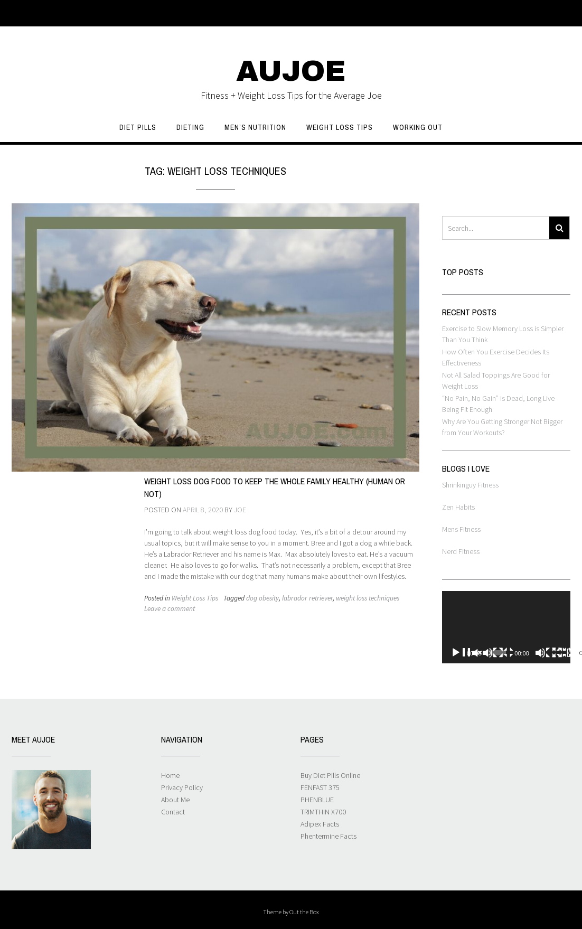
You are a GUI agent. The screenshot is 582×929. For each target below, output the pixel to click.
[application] (506, 627)
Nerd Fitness (461, 551)
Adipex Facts (320, 824)
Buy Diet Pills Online (330, 775)
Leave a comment (169, 608)
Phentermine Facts (328, 836)
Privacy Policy (182, 787)
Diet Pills (137, 127)
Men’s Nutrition (255, 127)
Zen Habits (458, 507)
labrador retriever (307, 598)
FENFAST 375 (320, 787)
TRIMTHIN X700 (323, 812)
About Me (175, 799)
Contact (173, 812)
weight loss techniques (367, 598)
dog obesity (262, 598)
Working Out (418, 127)
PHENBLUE (317, 799)
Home (170, 775)
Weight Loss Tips (339, 127)
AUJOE (291, 71)
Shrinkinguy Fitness (470, 485)
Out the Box (304, 912)
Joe (240, 509)
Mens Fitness (461, 529)
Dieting (190, 127)
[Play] (482, 653)
